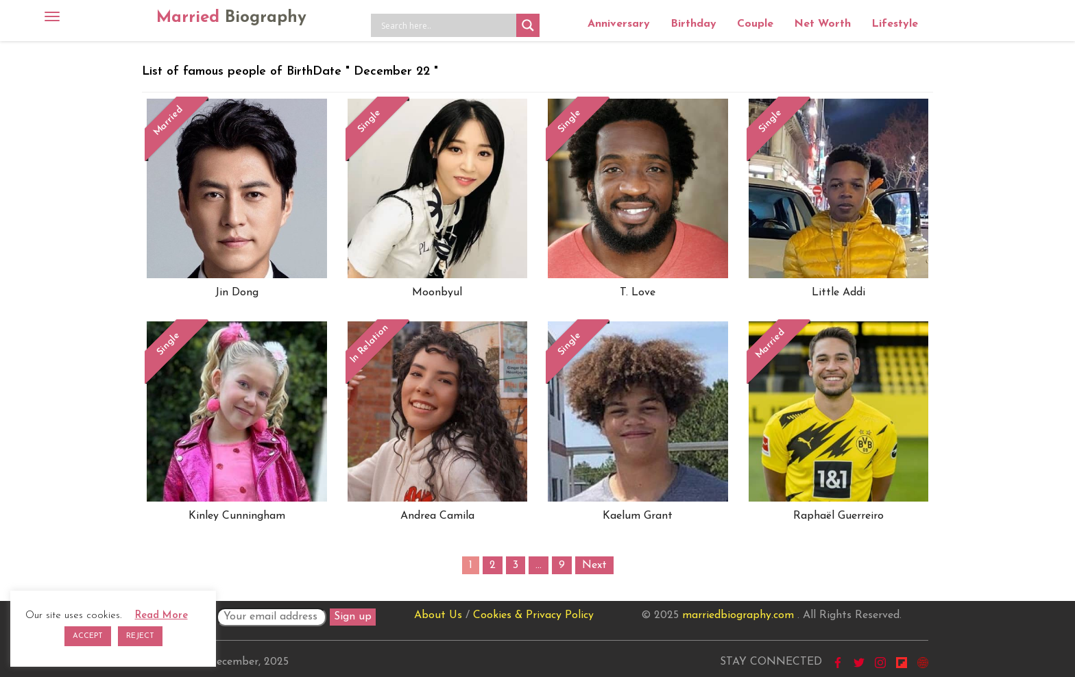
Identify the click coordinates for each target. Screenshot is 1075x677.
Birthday (693, 24)
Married (231, 18)
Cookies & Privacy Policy (533, 615)
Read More (161, 616)
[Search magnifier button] (528, 25)
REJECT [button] (140, 636)
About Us (438, 615)
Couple (755, 24)
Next (594, 565)
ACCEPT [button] (88, 636)
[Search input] (447, 25)
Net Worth (822, 24)
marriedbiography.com (738, 615)
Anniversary (619, 24)
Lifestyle (894, 24)
